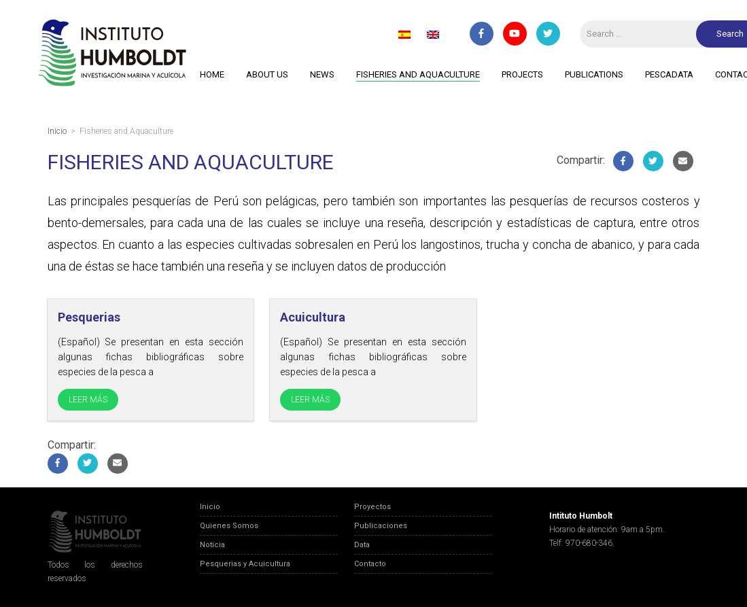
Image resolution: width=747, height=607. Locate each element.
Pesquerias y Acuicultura (245, 563)
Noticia (212, 544)
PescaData (669, 74)
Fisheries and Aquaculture (418, 74)
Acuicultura (312, 317)
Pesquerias (89, 317)
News (322, 74)
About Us (267, 74)
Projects (522, 74)
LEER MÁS (88, 399)
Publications (594, 74)
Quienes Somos (229, 525)
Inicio (210, 506)
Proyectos (372, 506)
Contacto (370, 563)
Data (362, 544)
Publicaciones (380, 525)
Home (212, 74)
